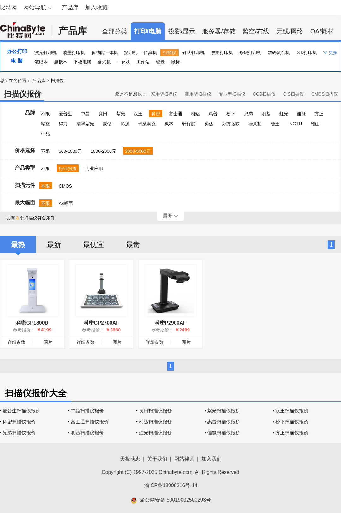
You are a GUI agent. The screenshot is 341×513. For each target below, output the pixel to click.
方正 (318, 113)
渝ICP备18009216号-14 (171, 485)
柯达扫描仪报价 (155, 421)
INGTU (295, 123)
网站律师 (184, 459)
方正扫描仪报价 (291, 432)
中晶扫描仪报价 (87, 410)
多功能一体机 (104, 52)
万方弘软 (231, 123)
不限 (45, 113)
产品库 (70, 7)
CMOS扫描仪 (324, 94)
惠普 (213, 113)
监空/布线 (256, 31)
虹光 (283, 113)
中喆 (45, 133)
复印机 (130, 52)
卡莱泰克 (147, 123)
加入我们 (211, 459)
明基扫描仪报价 (87, 432)
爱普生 (65, 113)
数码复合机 (279, 52)
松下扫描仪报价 (291, 421)
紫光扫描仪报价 (223, 410)
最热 (18, 244)
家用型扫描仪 (164, 94)
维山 (315, 123)
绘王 (275, 123)
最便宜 (93, 244)
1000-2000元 (103, 151)
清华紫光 (85, 123)
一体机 (123, 61)
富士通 (175, 113)
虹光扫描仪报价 (155, 432)
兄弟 (248, 113)
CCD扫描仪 (264, 94)
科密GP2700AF (101, 322)
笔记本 (41, 61)
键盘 (160, 61)
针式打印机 (193, 52)
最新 (54, 244)
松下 (230, 113)
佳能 (301, 113)
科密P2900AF (170, 322)
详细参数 (16, 342)
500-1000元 (70, 151)
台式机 (104, 61)
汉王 (138, 113)
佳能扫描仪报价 (223, 432)
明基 (266, 113)
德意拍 (255, 123)
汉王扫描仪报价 (291, 410)
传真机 (150, 52)
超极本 (60, 61)
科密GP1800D (32, 322)
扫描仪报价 (23, 94)
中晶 (85, 113)
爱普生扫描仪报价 (21, 410)
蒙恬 (107, 123)
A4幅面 (66, 203)
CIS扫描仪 (293, 94)
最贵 (133, 244)
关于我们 (157, 459)
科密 (155, 113)
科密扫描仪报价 (19, 421)
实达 (208, 123)
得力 (63, 123)
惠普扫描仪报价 (223, 421)
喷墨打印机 (74, 52)
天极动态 (130, 459)
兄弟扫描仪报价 (19, 432)
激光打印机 (45, 52)
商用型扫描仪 (198, 94)
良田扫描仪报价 (155, 410)
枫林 (169, 123)
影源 (125, 123)
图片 (48, 342)
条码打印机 (250, 52)
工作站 (143, 61)
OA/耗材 (322, 31)
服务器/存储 (219, 31)
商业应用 (94, 168)
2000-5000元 (138, 151)
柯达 (195, 113)
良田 (103, 113)
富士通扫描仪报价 (90, 421)
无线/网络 (289, 31)
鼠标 (175, 61)
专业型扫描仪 (232, 94)
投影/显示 (181, 31)
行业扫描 (67, 168)
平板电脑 (82, 61)
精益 (45, 123)
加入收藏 (96, 7)
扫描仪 (169, 52)
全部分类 (114, 31)
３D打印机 (306, 52)
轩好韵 (188, 123)
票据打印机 (222, 52)
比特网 (8, 7)
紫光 (120, 113)
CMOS (65, 185)
